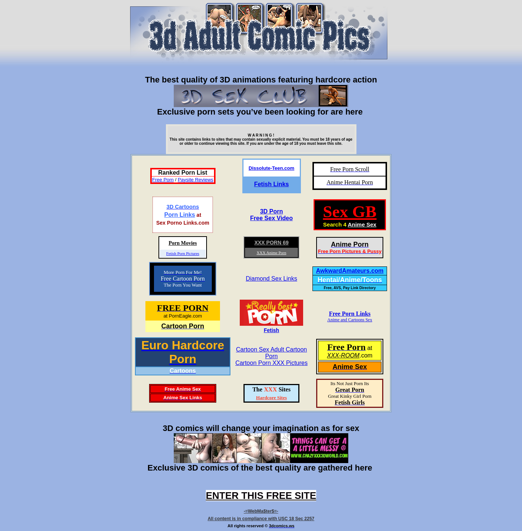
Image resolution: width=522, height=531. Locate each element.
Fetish (271, 330)
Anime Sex (362, 224)
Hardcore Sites (271, 397)
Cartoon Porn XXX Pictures (271, 363)
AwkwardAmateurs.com (349, 271)
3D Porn (271, 211)
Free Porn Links (350, 313)
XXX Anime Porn (271, 252)
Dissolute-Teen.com (272, 168)
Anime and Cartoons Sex (349, 319)
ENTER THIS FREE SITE (261, 495)
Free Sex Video (271, 218)
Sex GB (350, 211)
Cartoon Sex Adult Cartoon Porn (271, 352)
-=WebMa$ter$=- (261, 511)
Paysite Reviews (195, 179)
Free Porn (163, 179)
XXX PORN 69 (271, 243)
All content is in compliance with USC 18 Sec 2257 (261, 518)
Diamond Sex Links (271, 278)
